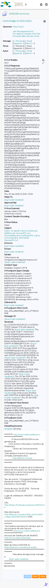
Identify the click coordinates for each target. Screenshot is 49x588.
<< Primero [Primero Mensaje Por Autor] (18, 51)
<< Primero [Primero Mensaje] (18, 41)
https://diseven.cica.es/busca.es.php (20, 547)
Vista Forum (18, 27)
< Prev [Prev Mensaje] (28, 41)
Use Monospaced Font (23, 31)
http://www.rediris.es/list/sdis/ (17, 538)
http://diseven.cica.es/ (22, 458)
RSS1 (35, 576)
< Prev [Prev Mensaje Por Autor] (28, 51)
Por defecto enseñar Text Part (26, 34)
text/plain (8, 429)
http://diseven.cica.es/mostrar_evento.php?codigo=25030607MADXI (23, 515)
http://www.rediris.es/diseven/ (26, 434)
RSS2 (42, 576)
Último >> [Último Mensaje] (29, 43)
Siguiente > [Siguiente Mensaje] (18, 43)
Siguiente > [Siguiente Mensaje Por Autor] (18, 53)
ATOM (28, 576)
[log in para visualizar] (14, 200)
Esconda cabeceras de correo (26, 36)
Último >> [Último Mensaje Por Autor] (29, 53)
